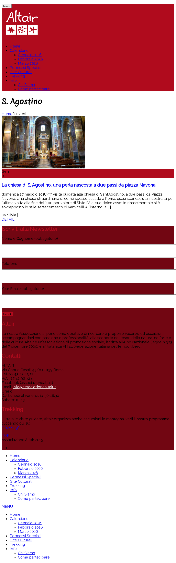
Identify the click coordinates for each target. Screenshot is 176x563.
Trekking (17, 76)
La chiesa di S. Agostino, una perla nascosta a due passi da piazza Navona (78, 185)
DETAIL (8, 219)
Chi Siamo (26, 85)
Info (13, 80)
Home (15, 46)
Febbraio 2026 (30, 59)
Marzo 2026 (28, 63)
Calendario (19, 50)
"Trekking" (10, 427)
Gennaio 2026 (30, 55)
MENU (7, 506)
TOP (5, 435)
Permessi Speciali (25, 67)
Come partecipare (34, 89)
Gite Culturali (21, 72)
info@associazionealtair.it (34, 387)
